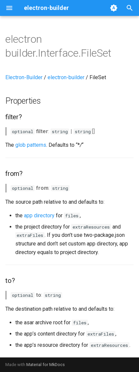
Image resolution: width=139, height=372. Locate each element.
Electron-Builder (24, 77)
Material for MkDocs (45, 364)
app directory (39, 215)
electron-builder (66, 77)
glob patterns (30, 145)
